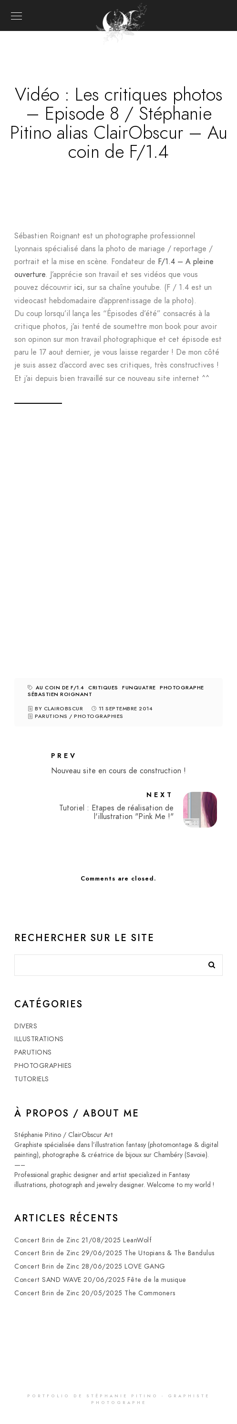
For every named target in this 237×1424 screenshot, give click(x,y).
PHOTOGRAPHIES (99, 716)
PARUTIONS (51, 716)
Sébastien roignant (60, 694)
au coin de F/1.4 (60, 687)
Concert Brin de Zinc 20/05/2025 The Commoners (94, 1293)
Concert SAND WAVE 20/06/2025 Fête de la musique (100, 1279)
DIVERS (25, 1026)
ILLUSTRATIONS (39, 1039)
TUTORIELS (31, 1079)
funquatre (139, 687)
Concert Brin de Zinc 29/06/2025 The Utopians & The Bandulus (114, 1253)
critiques (103, 687)
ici (78, 287)
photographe (182, 687)
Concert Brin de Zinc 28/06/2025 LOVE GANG (89, 1266)
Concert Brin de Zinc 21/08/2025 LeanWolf (83, 1240)
